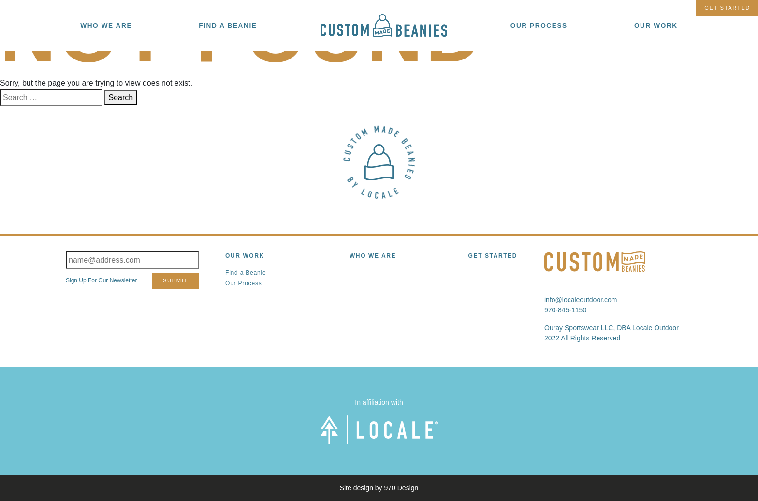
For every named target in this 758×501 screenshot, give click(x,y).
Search (120, 97)
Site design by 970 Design (379, 488)
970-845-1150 (565, 310)
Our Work (244, 255)
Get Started (727, 8)
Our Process (243, 283)
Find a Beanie (245, 272)
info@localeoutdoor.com (580, 300)
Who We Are (373, 255)
